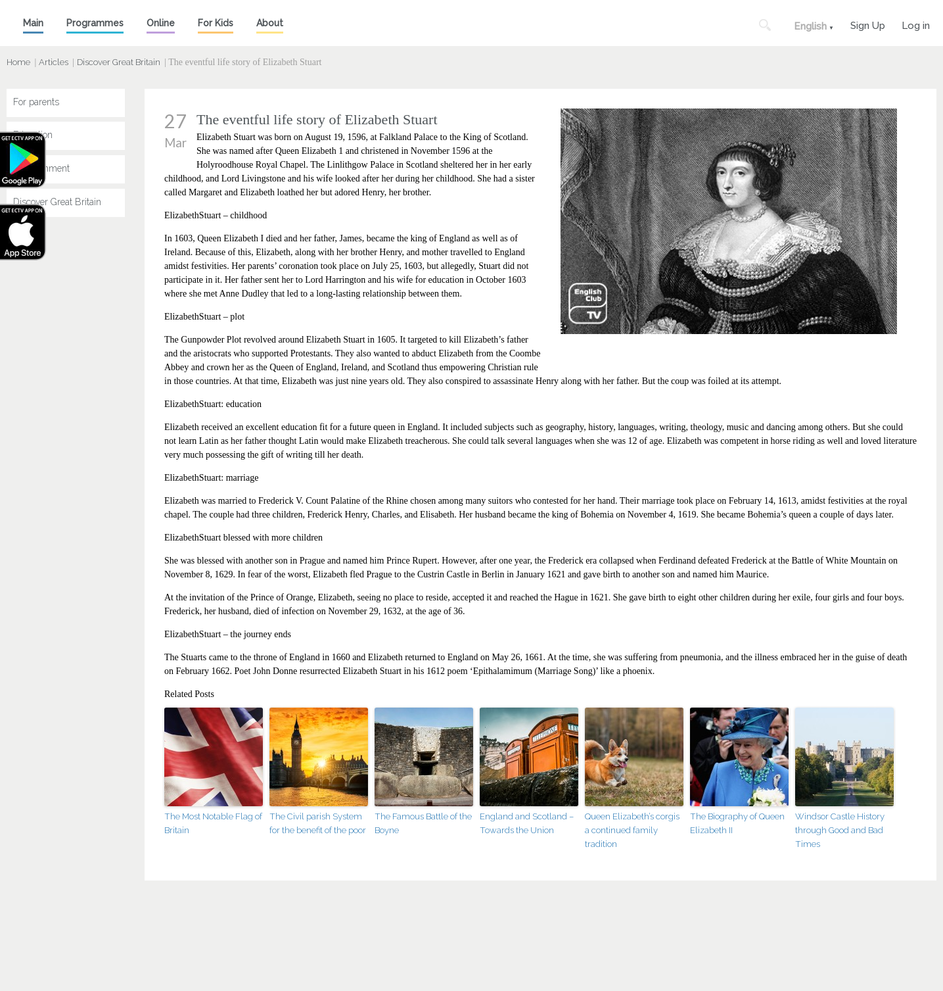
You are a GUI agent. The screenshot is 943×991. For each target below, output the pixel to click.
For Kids (215, 23)
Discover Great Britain (118, 62)
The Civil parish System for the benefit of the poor (317, 822)
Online (161, 23)
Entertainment (41, 169)
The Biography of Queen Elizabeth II (736, 822)
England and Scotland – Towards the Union (527, 822)
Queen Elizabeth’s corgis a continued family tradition (632, 829)
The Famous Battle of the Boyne (423, 822)
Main (33, 23)
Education (33, 135)
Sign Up (867, 24)
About (269, 23)
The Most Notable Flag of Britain (212, 822)
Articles (53, 62)
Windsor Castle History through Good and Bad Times (839, 829)
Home (18, 62)
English (810, 26)
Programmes (95, 23)
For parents (36, 102)
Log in (916, 24)
